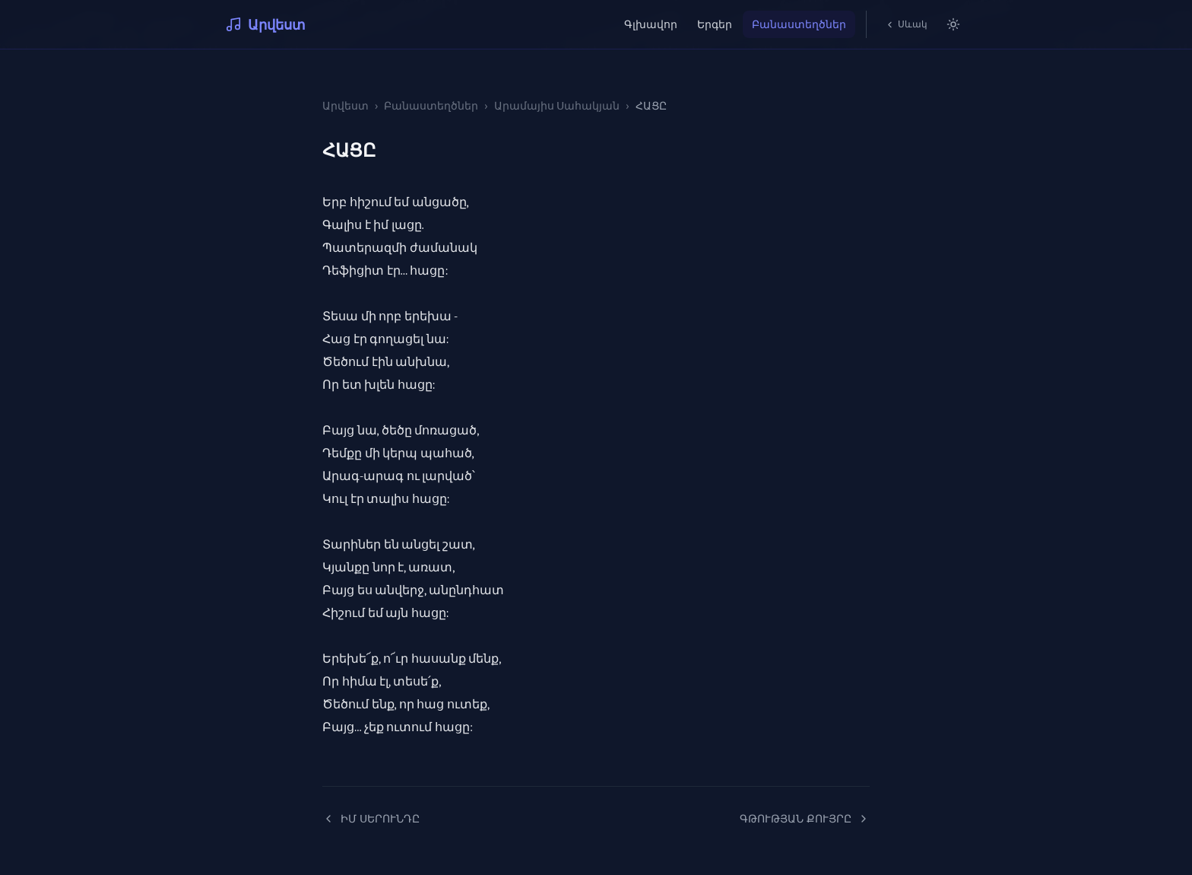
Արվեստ (265, 24)
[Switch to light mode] (953, 24)
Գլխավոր (650, 24)
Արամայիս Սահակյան (557, 105)
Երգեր (714, 24)
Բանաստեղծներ (799, 24)
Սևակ (906, 24)
